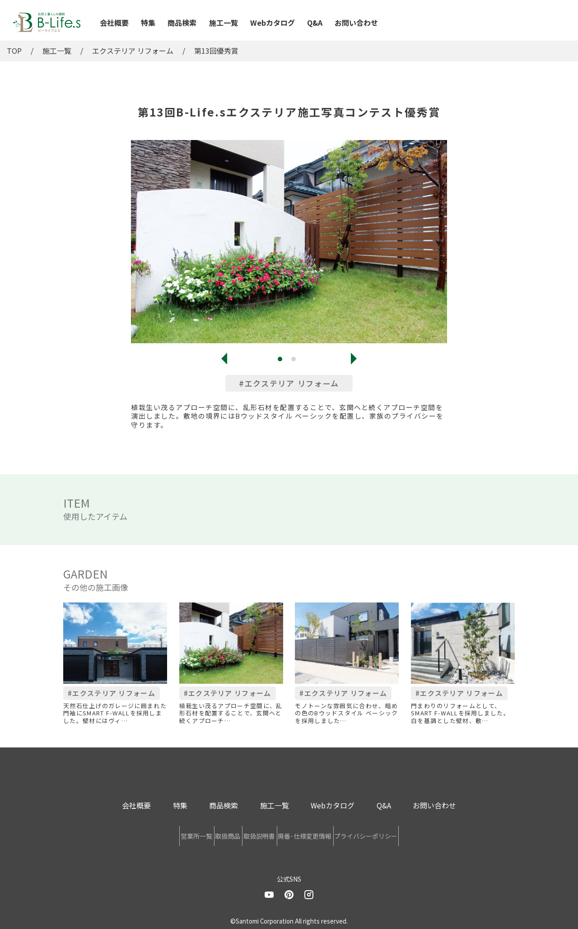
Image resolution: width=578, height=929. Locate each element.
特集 (148, 22)
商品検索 (182, 22)
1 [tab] (282, 361)
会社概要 (114, 22)
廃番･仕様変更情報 (332, 833)
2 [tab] (295, 361)
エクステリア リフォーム (132, 50)
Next (354, 358)
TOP (14, 50)
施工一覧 (223, 22)
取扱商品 (200, 833)
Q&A (314, 22)
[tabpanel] (289, 241)
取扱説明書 (259, 833)
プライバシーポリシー (421, 833)
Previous (224, 358)
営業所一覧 (141, 833)
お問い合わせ (356, 22)
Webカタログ (272, 22)
